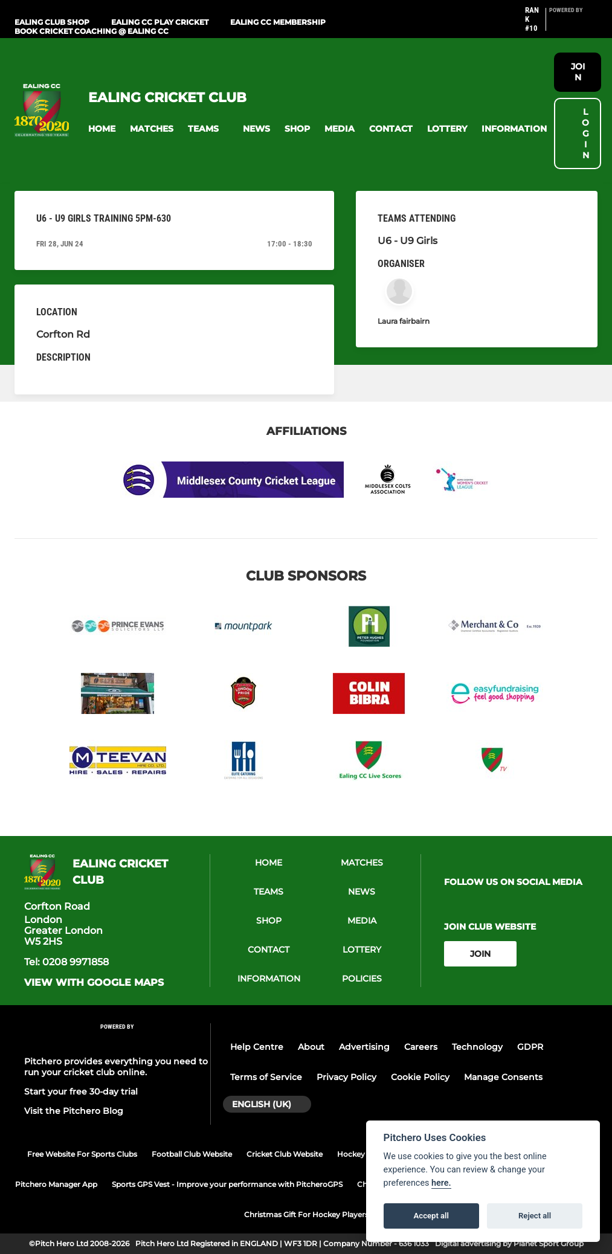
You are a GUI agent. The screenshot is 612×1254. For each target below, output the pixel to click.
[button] (102, 129)
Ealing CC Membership (278, 22)
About (311, 1046)
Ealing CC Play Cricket (159, 22)
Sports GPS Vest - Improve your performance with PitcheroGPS (227, 1184)
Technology (477, 1046)
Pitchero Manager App (56, 1184)
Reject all (534, 1215)
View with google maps (94, 983)
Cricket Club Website (284, 1154)
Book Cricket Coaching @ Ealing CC (91, 31)
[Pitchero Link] (573, 24)
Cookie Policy (420, 1077)
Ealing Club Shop (51, 22)
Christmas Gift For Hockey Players (306, 1214)
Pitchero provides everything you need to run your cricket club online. (116, 1067)
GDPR (530, 1046)
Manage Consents (503, 1077)
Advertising (364, 1046)
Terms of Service (266, 1077)
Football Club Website (192, 1154)
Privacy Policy (346, 1077)
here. (441, 1183)
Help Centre (256, 1046)
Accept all (431, 1215)
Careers (420, 1046)
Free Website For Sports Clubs (82, 1154)
